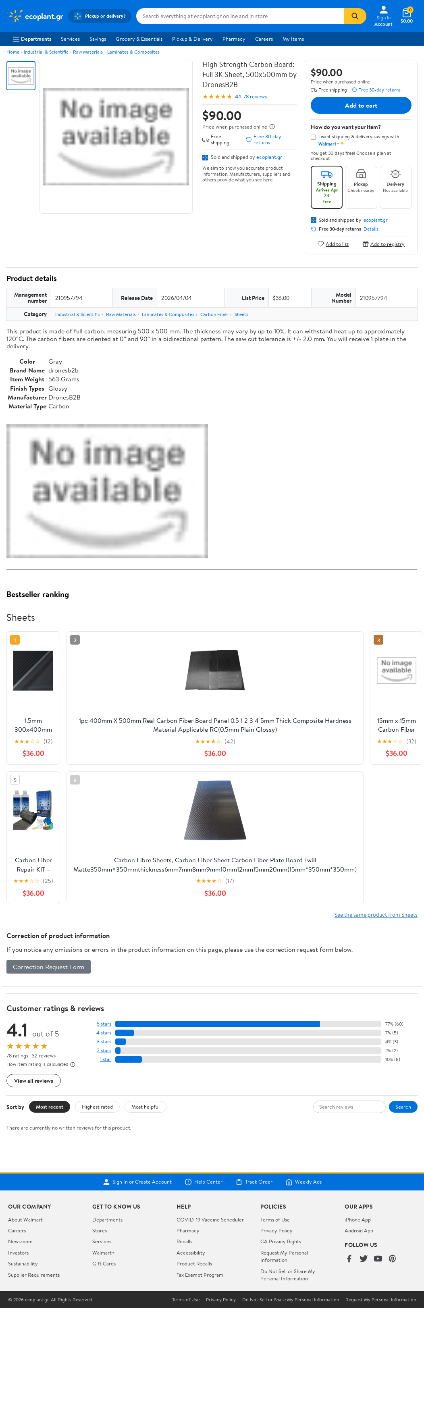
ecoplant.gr (269, 156)
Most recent (49, 1106)
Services (70, 38)
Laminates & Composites (133, 51)
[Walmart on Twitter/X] (363, 1259)
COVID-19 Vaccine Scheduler (210, 1219)
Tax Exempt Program (200, 1274)
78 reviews (255, 97)
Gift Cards (104, 1263)
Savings (97, 38)
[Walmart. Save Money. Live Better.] (35, 16)
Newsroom (20, 1241)
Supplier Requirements (34, 1274)
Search (403, 1106)
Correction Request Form (48, 966)
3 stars (104, 1041)
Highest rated (97, 1106)
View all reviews (33, 1080)
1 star (105, 1059)
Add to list (333, 243)
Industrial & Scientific (46, 51)
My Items (293, 38)
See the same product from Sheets (376, 914)
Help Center (203, 1182)
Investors (18, 1252)
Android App (359, 1230)
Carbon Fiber (214, 314)
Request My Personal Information (284, 1256)
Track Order (253, 1182)
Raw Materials (88, 51)
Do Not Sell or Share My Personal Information (287, 1274)
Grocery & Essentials (139, 38)
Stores (99, 1230)
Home (12, 51)
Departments (32, 38)
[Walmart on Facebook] (349, 1259)
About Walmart (25, 1219)
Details (371, 229)
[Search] (355, 16)
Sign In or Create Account (137, 1182)
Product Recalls (194, 1263)
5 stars (104, 1024)
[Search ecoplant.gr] (240, 16)
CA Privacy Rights (280, 1241)
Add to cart (361, 105)
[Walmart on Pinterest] (392, 1259)
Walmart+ (103, 1252)
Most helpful (145, 1106)
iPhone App (358, 1219)
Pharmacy (233, 38)
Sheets (241, 314)
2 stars (104, 1050)
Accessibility (191, 1252)
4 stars (103, 1033)
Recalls (184, 1241)
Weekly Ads (303, 1182)
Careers (264, 38)
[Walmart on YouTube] (378, 1259)
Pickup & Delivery (192, 38)
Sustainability (23, 1263)
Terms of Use (275, 1219)
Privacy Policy (276, 1230)
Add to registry (383, 243)
